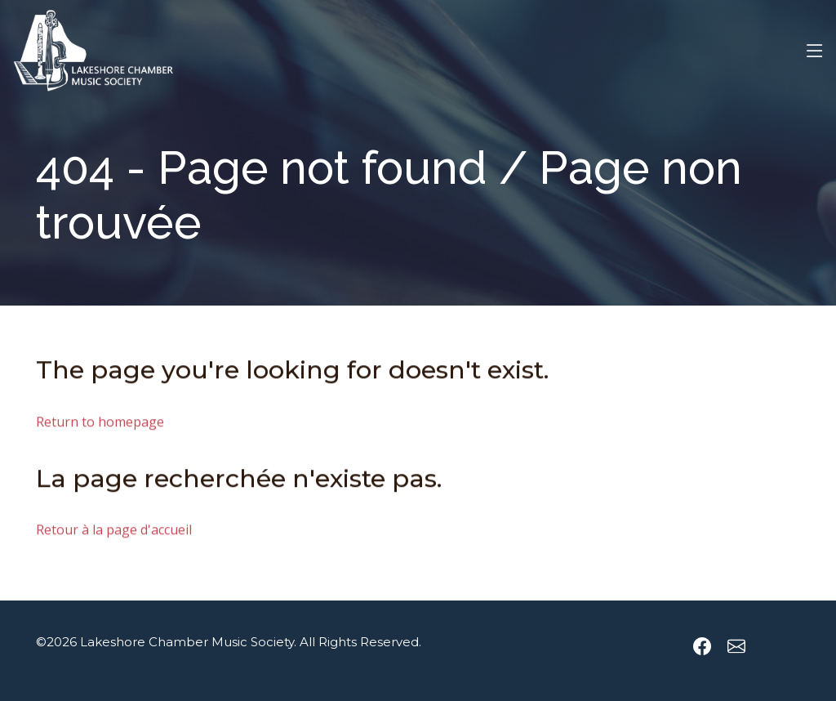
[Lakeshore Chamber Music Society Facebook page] (702, 646)
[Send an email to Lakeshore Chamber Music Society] (736, 646)
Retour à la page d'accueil (114, 532)
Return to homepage (100, 424)
